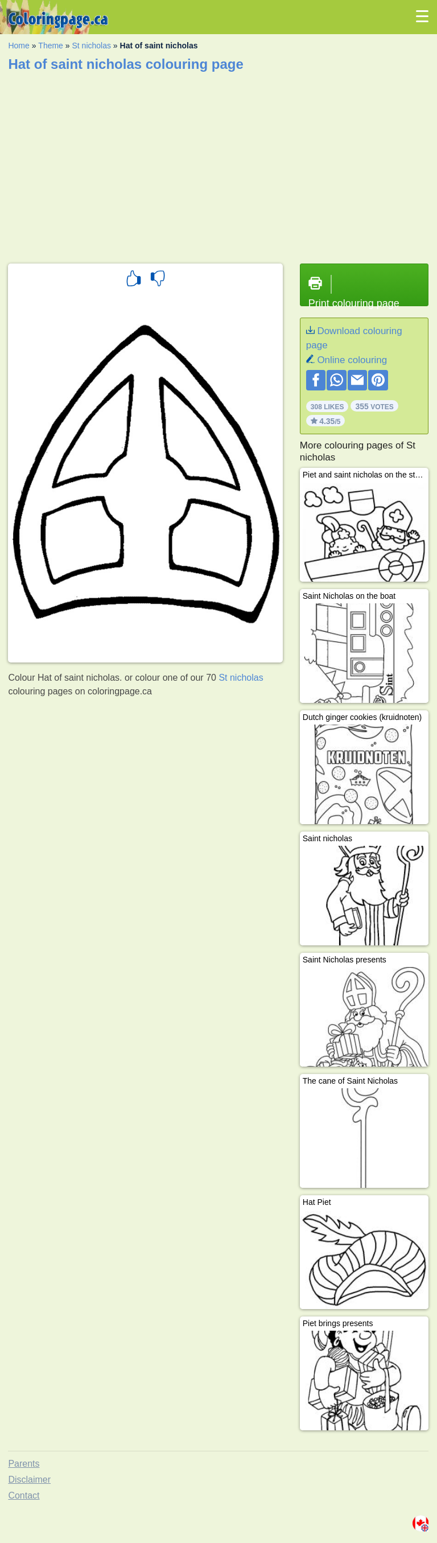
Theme (50, 45)
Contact (23, 1495)
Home (18, 45)
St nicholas (91, 45)
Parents (23, 1463)
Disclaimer (29, 1479)
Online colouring (352, 360)
